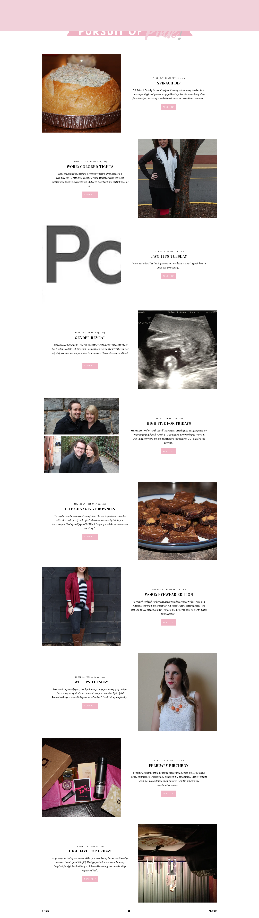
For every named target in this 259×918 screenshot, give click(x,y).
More (213, 911)
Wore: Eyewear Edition (169, 594)
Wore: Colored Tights (90, 166)
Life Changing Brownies (90, 508)
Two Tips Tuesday (169, 256)
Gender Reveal (90, 337)
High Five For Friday (90, 851)
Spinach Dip (169, 83)
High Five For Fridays (169, 423)
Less (45, 911)
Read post (169, 107)
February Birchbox (169, 765)
